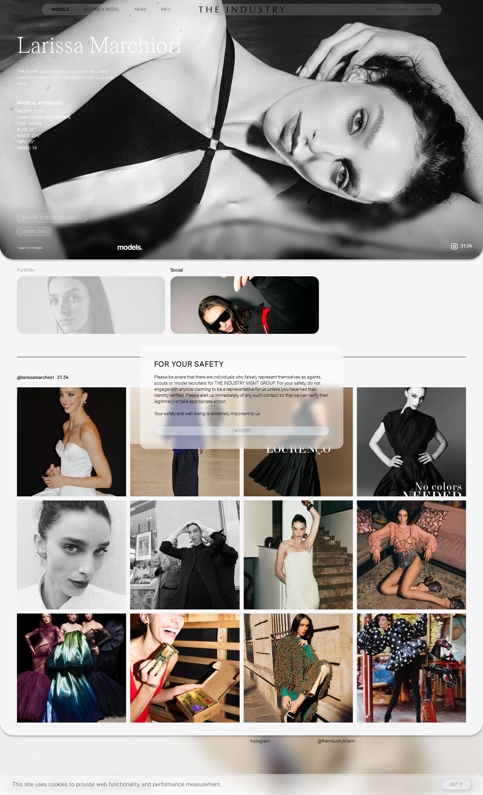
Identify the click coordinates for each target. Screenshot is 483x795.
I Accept (241, 430)
